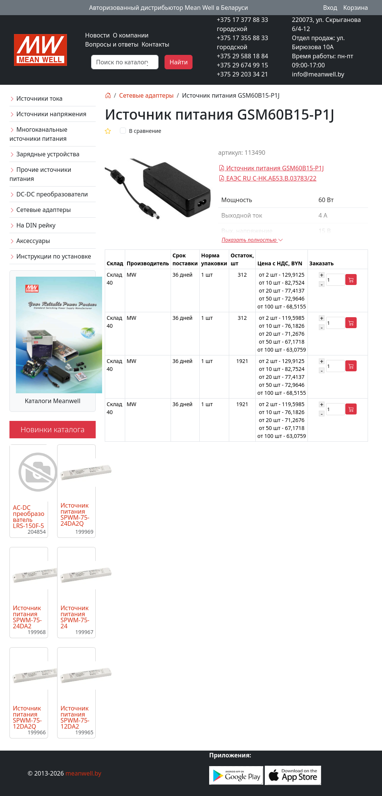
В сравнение (145, 130)
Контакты (155, 44)
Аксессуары (29, 241)
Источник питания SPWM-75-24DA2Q (75, 514)
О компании (131, 35)
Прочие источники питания (40, 174)
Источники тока (35, 98)
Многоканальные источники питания (38, 134)
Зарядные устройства (44, 154)
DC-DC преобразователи (48, 194)
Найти (178, 62)
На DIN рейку (32, 225)
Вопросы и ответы (111, 44)
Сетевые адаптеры (40, 210)
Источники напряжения (47, 114)
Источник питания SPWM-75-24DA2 (27, 617)
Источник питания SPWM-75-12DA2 (75, 717)
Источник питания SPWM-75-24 (75, 617)
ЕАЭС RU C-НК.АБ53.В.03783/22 (268, 178)
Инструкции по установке (50, 256)
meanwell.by (83, 773)
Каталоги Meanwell (52, 401)
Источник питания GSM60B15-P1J (271, 168)
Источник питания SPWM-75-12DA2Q (27, 717)
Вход (330, 7)
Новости (97, 35)
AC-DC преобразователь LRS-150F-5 (28, 517)
